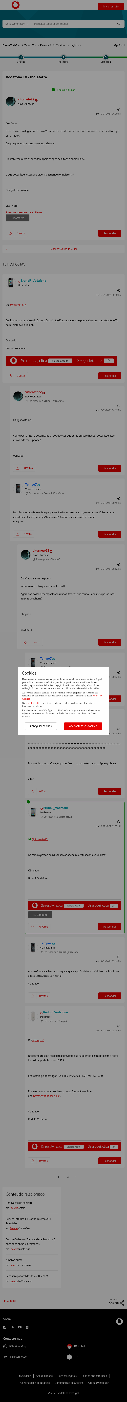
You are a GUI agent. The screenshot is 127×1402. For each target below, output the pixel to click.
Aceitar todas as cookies (83, 726)
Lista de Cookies (33, 703)
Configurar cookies (41, 726)
